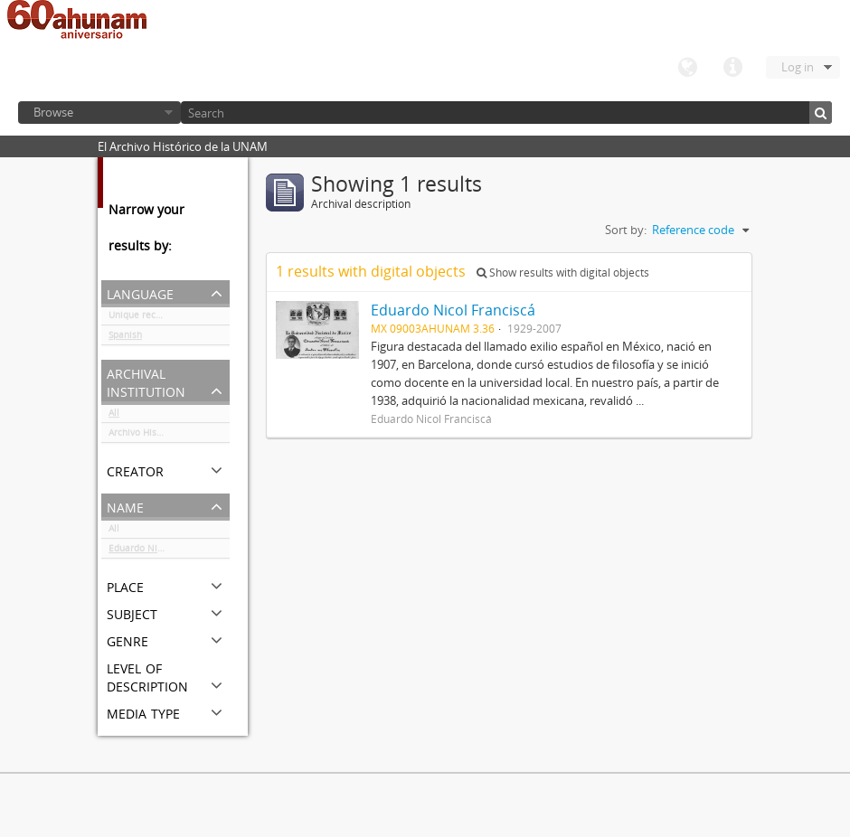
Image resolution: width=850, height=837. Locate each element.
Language (687, 67)
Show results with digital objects (563, 272)
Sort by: (626, 229)
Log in (797, 67)
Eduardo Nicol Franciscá (161, 551)
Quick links (732, 67)
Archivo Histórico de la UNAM (169, 435)
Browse (53, 112)
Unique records (142, 318)
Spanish (125, 338)
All (114, 415)
